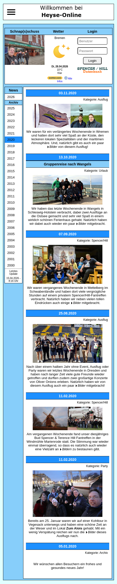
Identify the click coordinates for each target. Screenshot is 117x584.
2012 (11, 190)
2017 (11, 158)
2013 (11, 184)
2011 (11, 196)
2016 (11, 165)
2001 (11, 259)
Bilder (53, 147)
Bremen (59, 38)
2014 (11, 177)
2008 (11, 215)
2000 (11, 265)
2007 (11, 221)
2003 (11, 246)
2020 (11, 140)
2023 (11, 121)
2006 (11, 228)
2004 (11, 240)
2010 (11, 202)
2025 (11, 108)
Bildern (66, 449)
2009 (11, 209)
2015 (11, 171)
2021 (11, 133)
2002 (11, 253)
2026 (11, 97)
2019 (11, 146)
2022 (11, 127)
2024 (11, 114)
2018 (11, 152)
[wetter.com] (54, 78)
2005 (11, 234)
